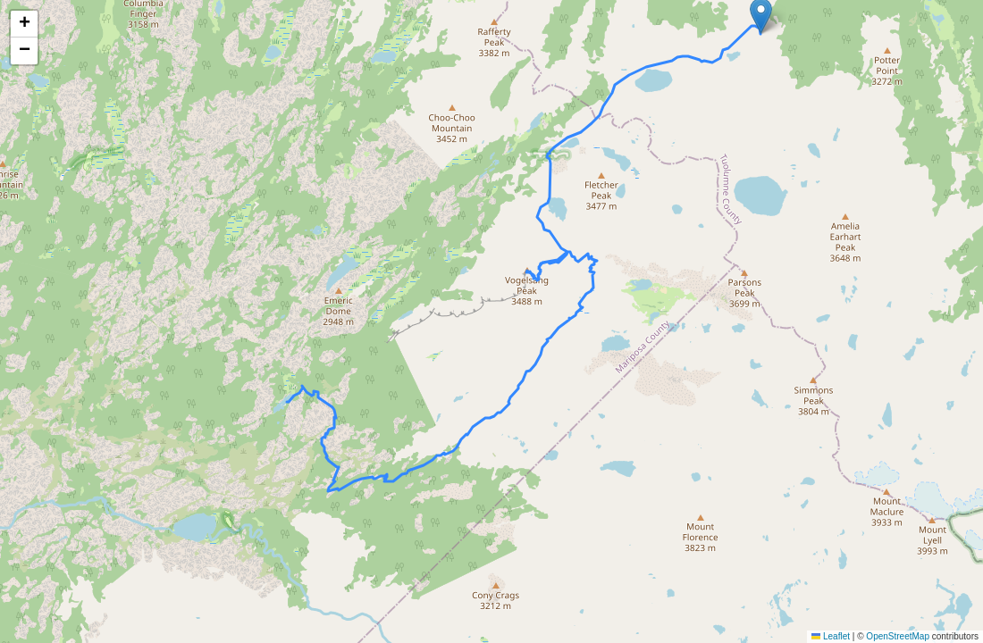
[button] (24, 24)
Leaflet (830, 636)
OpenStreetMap (897, 636)
